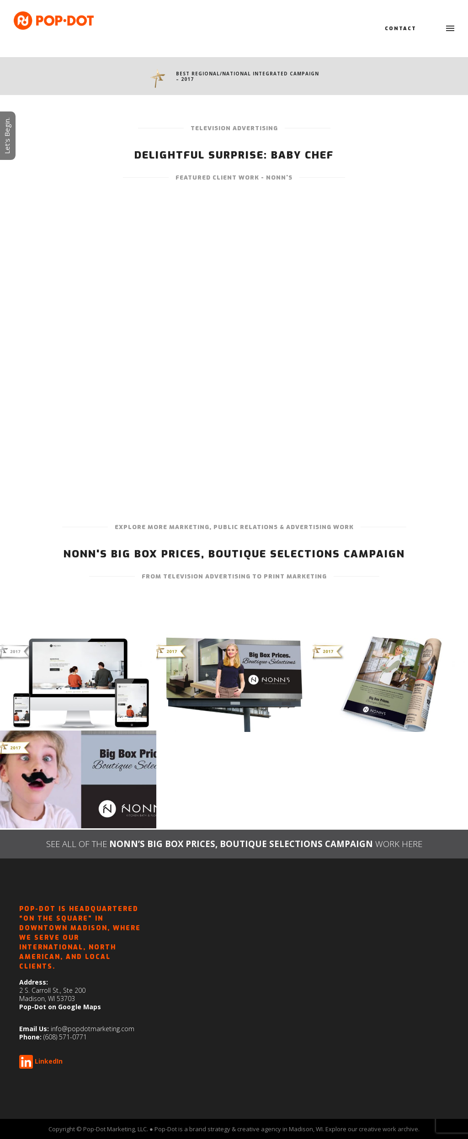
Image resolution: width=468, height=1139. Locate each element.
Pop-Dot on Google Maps (60, 1006)
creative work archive (388, 1129)
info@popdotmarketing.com (92, 1028)
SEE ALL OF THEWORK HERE (234, 843)
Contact (400, 28)
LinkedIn (49, 1061)
